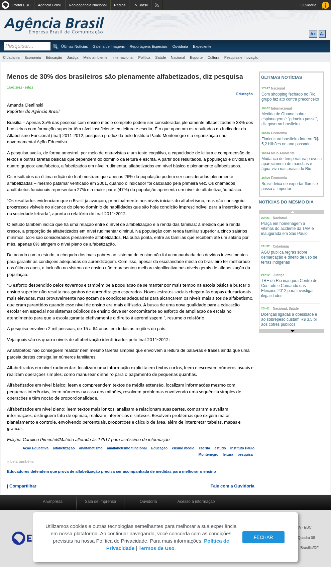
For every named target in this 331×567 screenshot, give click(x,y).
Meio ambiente (95, 57)
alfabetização (64, 448)
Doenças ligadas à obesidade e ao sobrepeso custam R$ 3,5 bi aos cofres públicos (289, 319)
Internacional (122, 57)
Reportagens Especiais (149, 46)
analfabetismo (91, 448)
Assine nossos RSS (157, 5)
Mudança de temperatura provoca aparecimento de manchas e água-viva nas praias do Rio (291, 163)
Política (144, 57)
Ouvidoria (308, 5)
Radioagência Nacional (88, 5)
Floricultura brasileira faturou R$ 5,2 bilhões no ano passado (290, 141)
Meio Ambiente (283, 153)
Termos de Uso (156, 548)
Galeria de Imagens (109, 46)
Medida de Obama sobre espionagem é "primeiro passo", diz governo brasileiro (289, 119)
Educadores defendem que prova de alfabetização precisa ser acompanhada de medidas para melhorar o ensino (111, 471)
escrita (204, 448)
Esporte (196, 57)
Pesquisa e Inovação (241, 57)
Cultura (213, 57)
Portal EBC (21, 5)
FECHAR (263, 537)
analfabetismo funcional (127, 448)
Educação (54, 57)
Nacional (178, 57)
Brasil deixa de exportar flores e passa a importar (289, 186)
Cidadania (11, 57)
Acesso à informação (196, 501)
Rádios (119, 5)
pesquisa (245, 454)
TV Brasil (140, 5)
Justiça (72, 57)
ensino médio (183, 448)
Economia (32, 57)
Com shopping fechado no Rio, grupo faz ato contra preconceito (290, 97)
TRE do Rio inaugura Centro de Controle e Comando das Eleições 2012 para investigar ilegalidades (289, 288)
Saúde (160, 57)
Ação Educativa (35, 448)
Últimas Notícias (74, 46)
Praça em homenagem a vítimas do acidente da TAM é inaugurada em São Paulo (287, 228)
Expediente (202, 46)
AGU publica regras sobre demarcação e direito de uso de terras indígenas (289, 257)
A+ (313, 33)
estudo (220, 448)
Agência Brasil (49, 5)
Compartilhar (22, 485)
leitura (228, 454)
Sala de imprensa (100, 501)
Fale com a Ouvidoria (233, 485)
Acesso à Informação (325, 5)
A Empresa (53, 501)
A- (322, 33)
